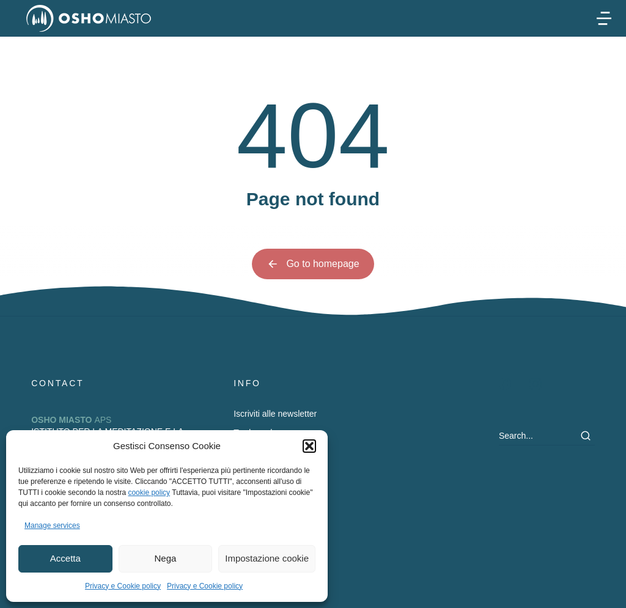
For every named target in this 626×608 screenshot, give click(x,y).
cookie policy (149, 492)
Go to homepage (313, 264)
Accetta (65, 558)
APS (71, 420)
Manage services (52, 525)
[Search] (585, 436)
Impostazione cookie (267, 558)
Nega (166, 558)
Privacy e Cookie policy (123, 586)
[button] (309, 446)
